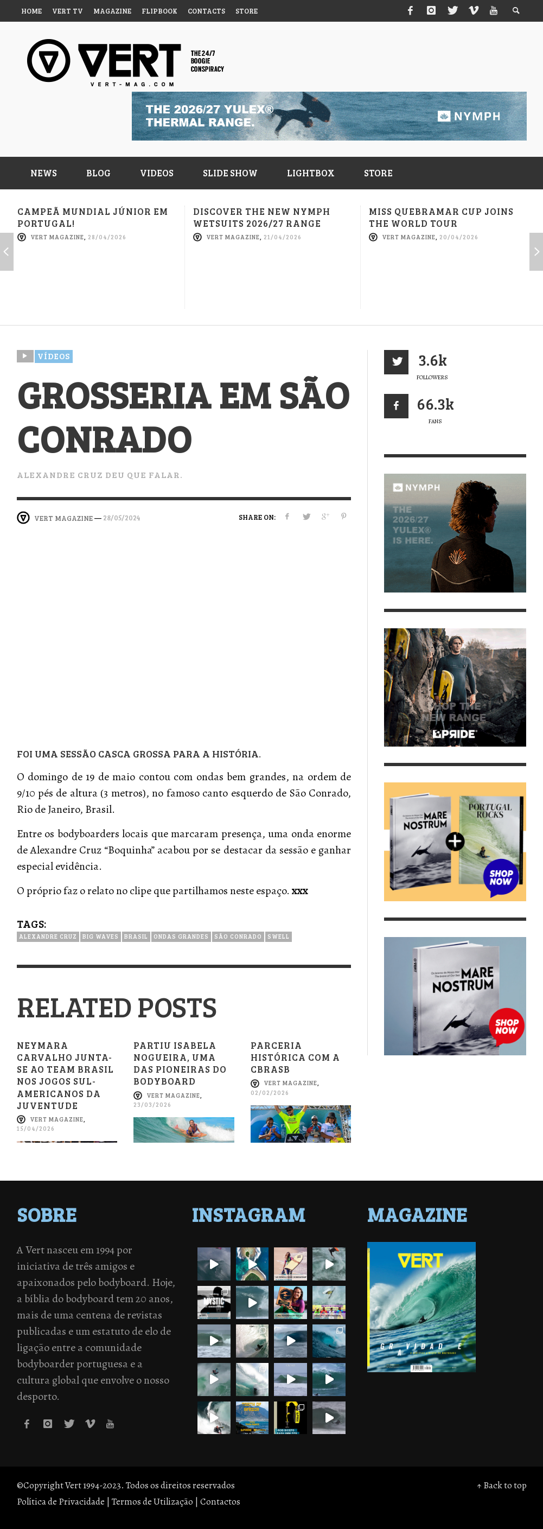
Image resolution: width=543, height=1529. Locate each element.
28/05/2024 (121, 518)
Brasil (136, 936)
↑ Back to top (502, 1485)
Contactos (220, 1501)
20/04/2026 (458, 237)
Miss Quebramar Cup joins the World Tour (441, 217)
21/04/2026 (283, 237)
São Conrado (238, 936)
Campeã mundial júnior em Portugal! (92, 217)
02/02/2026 (270, 1092)
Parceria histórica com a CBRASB (295, 1057)
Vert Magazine (57, 237)
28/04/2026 (107, 237)
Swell (278, 936)
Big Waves (100, 936)
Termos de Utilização (152, 1501)
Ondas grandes (181, 936)
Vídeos (53, 356)
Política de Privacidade (61, 1501)
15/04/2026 (36, 1128)
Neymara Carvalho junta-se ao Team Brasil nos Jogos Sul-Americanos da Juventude (65, 1075)
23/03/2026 (152, 1104)
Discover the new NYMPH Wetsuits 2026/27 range (261, 217)
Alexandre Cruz (48, 936)
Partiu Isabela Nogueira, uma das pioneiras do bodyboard (180, 1063)
